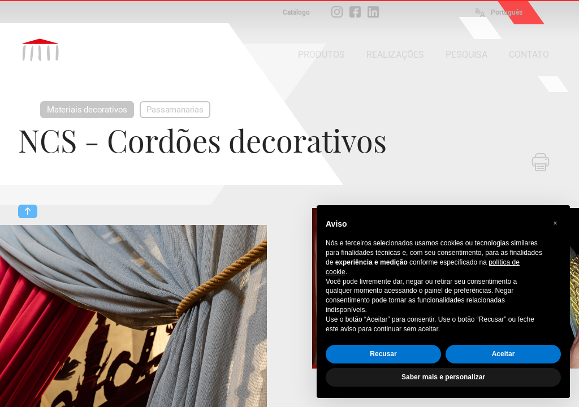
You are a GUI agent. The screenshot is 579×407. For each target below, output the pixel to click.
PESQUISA (466, 54)
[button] (555, 223)
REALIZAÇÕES (395, 54)
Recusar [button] (383, 354)
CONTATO (529, 54)
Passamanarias (175, 110)
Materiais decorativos (87, 110)
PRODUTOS (321, 54)
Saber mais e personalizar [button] (443, 377)
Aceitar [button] (503, 354)
